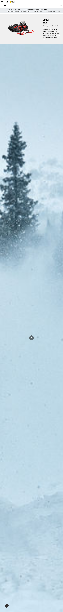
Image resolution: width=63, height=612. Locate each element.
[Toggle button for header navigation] (2, 2)
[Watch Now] (31, 337)
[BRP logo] (6, 2)
